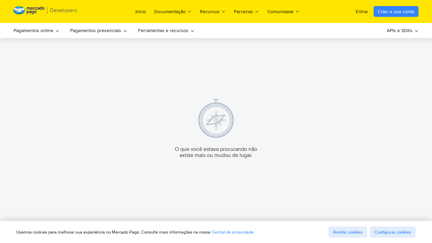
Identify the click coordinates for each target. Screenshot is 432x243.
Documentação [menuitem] (173, 11)
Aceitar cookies (347, 232)
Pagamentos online (36, 30)
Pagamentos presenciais (98, 30)
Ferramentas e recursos (166, 30)
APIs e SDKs (402, 30)
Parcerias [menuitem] (246, 11)
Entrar (362, 11)
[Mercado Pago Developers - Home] (45, 11)
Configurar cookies (393, 232)
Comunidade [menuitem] (283, 11)
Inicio (140, 11)
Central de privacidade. (232, 232)
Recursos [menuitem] (213, 11)
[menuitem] (36, 30)
